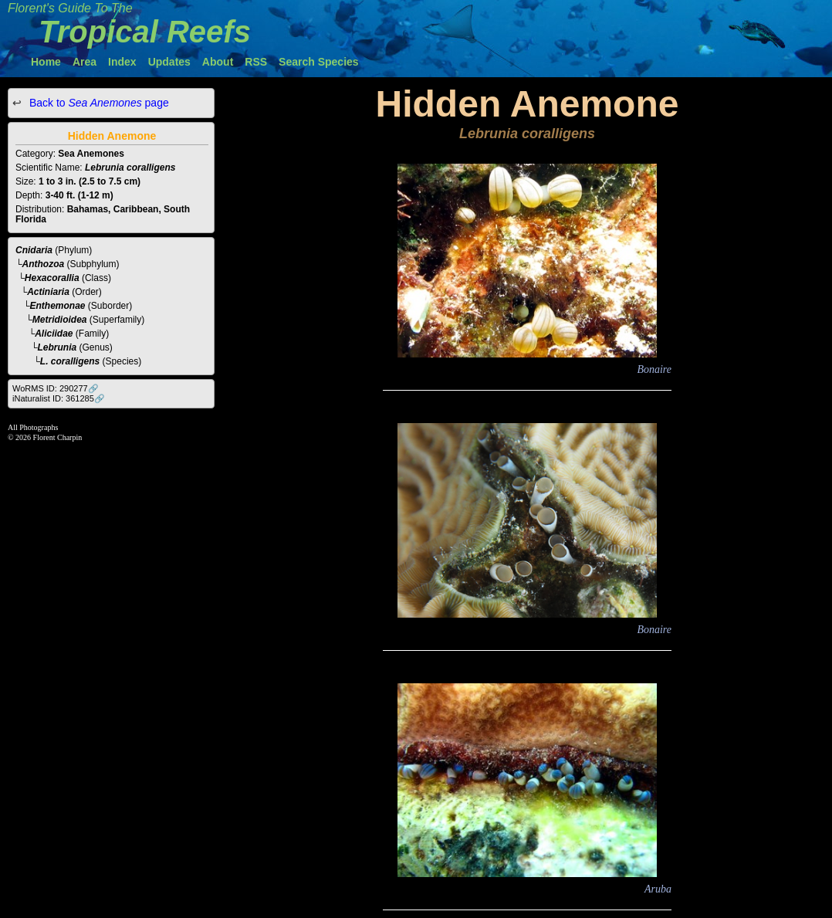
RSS (256, 62)
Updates (169, 62)
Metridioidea (59, 319)
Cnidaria (33, 250)
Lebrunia (57, 347)
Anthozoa (43, 264)
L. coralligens (70, 361)
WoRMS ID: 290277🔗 (55, 388)
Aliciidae (54, 333)
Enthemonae (58, 305)
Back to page (97, 103)
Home (46, 62)
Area (84, 62)
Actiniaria (48, 291)
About (217, 62)
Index (122, 62)
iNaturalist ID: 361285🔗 (58, 398)
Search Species (319, 62)
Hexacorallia (52, 278)
